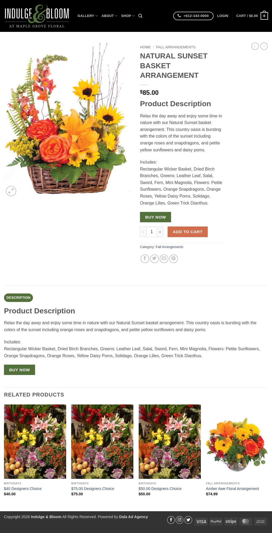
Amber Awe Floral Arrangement (232, 489)
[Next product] (255, 46)
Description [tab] (19, 298)
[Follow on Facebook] (171, 520)
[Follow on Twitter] (188, 520)
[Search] (140, 16)
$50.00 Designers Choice (160, 489)
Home (145, 47)
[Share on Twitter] (154, 258)
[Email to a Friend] (164, 258)
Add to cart (188, 231)
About (109, 15)
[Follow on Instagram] (180, 520)
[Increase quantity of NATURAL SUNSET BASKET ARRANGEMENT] (160, 232)
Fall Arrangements (176, 47)
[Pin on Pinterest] (173, 258)
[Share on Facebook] (145, 258)
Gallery (88, 15)
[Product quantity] (151, 232)
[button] (222, 16)
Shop (128, 15)
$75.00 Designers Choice (92, 489)
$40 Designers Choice (23, 489)
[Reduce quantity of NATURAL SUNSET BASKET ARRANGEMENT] (143, 232)
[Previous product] (264, 46)
